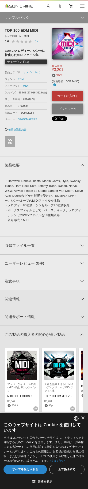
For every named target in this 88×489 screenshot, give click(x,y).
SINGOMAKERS (27, 119)
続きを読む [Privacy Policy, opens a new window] (57, 461)
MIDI (25, 85)
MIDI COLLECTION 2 (19, 396)
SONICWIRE (19, 6)
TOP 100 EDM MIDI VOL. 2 (60, 396)
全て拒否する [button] (67, 469)
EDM (20, 79)
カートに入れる (67, 96)
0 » (36, 41)
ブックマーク (67, 109)
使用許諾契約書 (16, 129)
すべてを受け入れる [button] (25, 469)
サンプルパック (32, 72)
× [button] (82, 418)
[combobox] (76, 418)
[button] (44, 481)
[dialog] (44, 451)
